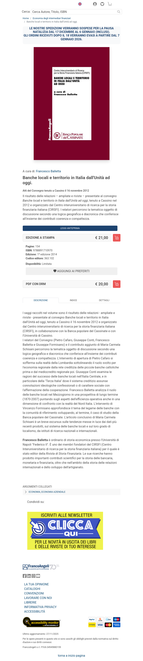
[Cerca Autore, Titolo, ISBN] (73, 11)
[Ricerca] (119, 11)
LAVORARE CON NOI (38, 598)
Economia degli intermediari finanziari (52, 18)
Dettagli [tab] (104, 300)
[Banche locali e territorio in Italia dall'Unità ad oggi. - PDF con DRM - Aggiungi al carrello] (116, 284)
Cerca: (26, 11)
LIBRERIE (30, 602)
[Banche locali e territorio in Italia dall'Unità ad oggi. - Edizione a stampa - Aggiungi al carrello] (116, 238)
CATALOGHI (32, 589)
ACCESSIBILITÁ (34, 611)
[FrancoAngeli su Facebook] (25, 577)
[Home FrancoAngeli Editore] (35, 4)
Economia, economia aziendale (47, 492)
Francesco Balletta (48, 171)
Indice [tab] (73, 300)
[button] (79, 4)
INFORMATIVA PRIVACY (40, 607)
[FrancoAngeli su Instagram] (33, 577)
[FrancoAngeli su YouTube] (38, 577)
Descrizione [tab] (41, 300)
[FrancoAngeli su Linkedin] (29, 577)
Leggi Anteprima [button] (70, 228)
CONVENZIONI (34, 593)
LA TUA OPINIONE (36, 584)
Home (26, 18)
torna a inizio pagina (71, 655)
